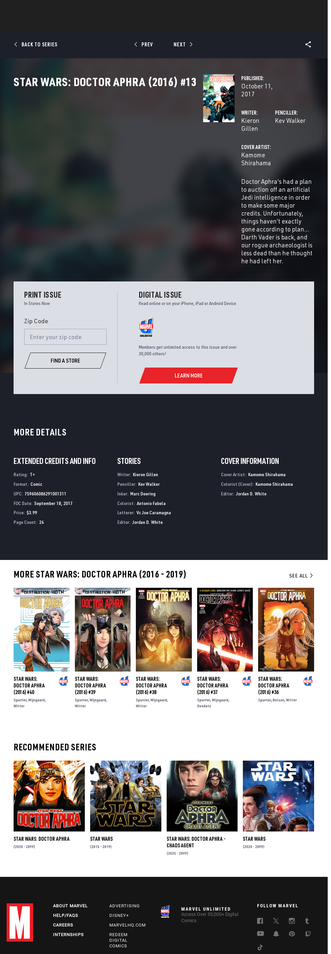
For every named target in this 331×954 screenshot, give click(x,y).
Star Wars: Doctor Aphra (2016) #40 (29, 635)
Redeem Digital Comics (118, 892)
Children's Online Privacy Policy (247, 930)
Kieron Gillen (126, 141)
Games (212, 23)
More (262, 23)
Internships (68, 886)
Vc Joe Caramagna (154, 462)
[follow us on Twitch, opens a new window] (308, 886)
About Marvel (70, 857)
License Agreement (298, 930)
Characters (123, 23)
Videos (238, 23)
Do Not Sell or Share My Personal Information (172, 930)
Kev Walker (223, 141)
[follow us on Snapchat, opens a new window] (276, 886)
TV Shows (184, 23)
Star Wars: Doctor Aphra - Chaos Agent (196, 791)
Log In (31, 8)
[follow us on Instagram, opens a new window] (292, 873)
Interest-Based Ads (146, 938)
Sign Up (52, 8)
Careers (63, 876)
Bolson (278, 649)
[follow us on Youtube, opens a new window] (260, 885)
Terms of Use (23, 930)
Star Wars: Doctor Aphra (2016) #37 (212, 635)
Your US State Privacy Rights (99, 930)
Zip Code (36, 270)
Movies (154, 23)
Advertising (124, 857)
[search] (312, 8)
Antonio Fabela (151, 453)
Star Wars (101, 788)
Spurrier (20, 649)
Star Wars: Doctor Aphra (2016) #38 (151, 635)
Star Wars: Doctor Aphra (42, 788)
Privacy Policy (54, 930)
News (65, 23)
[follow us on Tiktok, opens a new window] (260, 900)
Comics (90, 23)
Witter (19, 655)
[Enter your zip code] (65, 286)
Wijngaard (36, 649)
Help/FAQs (65, 867)
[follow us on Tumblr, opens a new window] (307, 873)
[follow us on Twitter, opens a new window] (276, 873)
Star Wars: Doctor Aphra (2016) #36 (273, 635)
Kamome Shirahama (135, 168)
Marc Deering (142, 443)
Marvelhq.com (127, 876)
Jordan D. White (147, 472)
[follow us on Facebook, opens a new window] (260, 873)
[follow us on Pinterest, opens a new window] (292, 886)
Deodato (204, 655)
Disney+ (119, 867)
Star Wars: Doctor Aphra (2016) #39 (90, 635)
